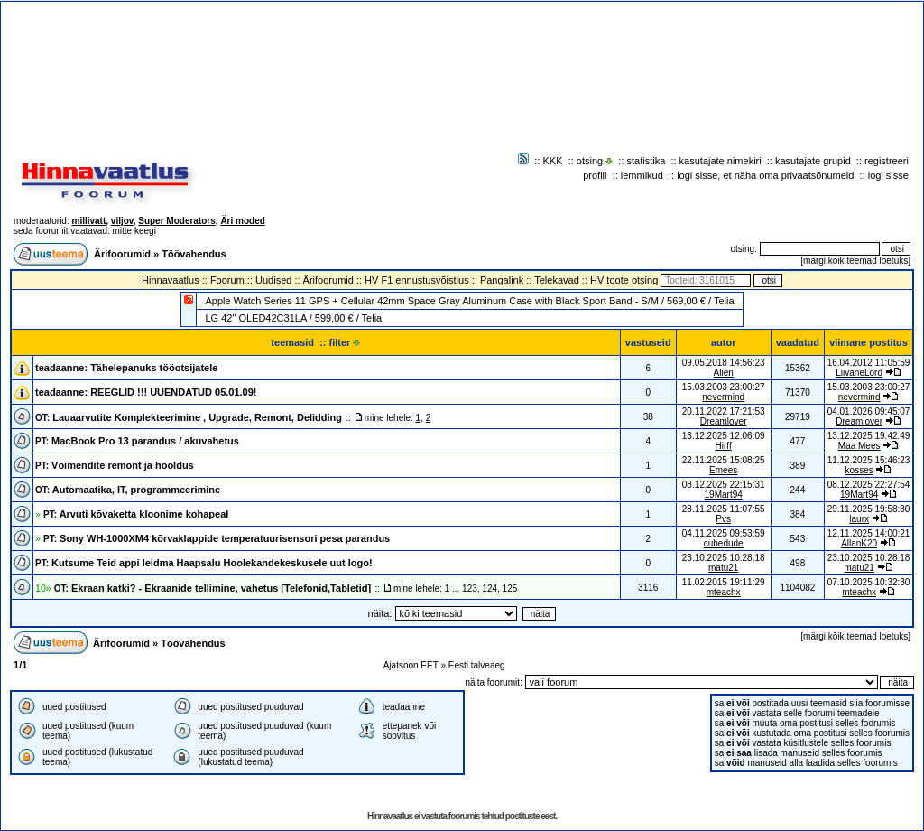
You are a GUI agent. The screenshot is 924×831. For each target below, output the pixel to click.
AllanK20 (859, 543)
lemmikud (642, 175)
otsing (590, 160)
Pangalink (501, 280)
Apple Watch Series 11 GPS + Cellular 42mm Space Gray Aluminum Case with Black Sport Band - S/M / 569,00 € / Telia (469, 300)
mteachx (724, 592)
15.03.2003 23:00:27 (868, 387)
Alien (724, 373)
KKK (553, 160)
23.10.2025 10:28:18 (868, 558)
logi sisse (888, 175)
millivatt (88, 221)
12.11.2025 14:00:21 (868, 533)
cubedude (724, 543)
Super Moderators (177, 221)
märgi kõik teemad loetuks (855, 261)
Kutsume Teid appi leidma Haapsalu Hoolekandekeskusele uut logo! (204, 562)
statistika (646, 160)
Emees (723, 470)
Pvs (723, 519)
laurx (859, 519)
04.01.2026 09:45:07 (868, 411)
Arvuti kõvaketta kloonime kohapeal (135, 514)
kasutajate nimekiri (720, 160)
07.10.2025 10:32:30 (868, 582)
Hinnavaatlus (170, 280)
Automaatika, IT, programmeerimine (127, 489)
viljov (122, 221)
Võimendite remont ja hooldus (114, 465)
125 (510, 588)
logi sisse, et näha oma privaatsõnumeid (765, 175)
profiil (594, 175)
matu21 (723, 568)
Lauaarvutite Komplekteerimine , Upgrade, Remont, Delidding (188, 417)
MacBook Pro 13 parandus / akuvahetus (137, 440)
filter (345, 342)
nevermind (723, 397)
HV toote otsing (624, 280)
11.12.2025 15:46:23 (868, 460)
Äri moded (242, 221)
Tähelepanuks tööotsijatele (153, 367)
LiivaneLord (859, 373)
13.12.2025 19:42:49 (868, 436)
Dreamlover (723, 421)
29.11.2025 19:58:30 (868, 509)
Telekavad (556, 280)
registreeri (886, 160)
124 (489, 588)
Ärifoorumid (122, 253)
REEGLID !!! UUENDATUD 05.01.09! (173, 392)
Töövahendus (194, 253)
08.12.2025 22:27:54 (868, 485)
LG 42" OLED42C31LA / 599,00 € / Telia (293, 318)
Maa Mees (859, 446)
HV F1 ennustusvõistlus (417, 280)
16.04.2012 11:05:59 (868, 363)
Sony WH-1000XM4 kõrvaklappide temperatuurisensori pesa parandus (216, 538)
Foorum (227, 280)
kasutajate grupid (813, 160)
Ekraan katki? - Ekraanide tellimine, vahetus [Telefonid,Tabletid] (212, 588)
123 (469, 588)
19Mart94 (724, 495)
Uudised (273, 280)
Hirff (724, 446)
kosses (859, 470)
